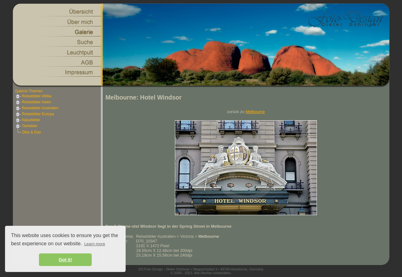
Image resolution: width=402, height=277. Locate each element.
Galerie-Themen (29, 91)
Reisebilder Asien (33, 102)
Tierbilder (26, 126)
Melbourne (255, 111)
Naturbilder (28, 120)
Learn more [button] (94, 244)
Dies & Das (31, 132)
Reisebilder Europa (34, 114)
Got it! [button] (65, 259)
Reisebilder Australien (36, 108)
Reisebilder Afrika (33, 96)
